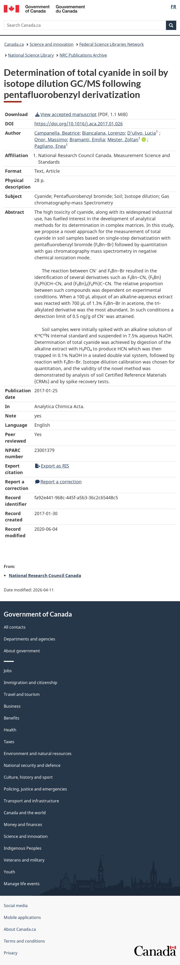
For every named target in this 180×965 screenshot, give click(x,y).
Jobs (8, 670)
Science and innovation (52, 44)
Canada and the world (25, 812)
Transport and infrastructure (31, 801)
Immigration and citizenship (30, 682)
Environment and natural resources (38, 753)
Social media (16, 905)
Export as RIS (52, 466)
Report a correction (58, 482)
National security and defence (32, 765)
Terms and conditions (24, 941)
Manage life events (22, 883)
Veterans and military (24, 860)
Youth (9, 872)
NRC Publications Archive (83, 55)
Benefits (11, 718)
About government (22, 651)
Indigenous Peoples (22, 848)
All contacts (15, 627)
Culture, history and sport (28, 777)
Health (10, 730)
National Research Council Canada (45, 575)
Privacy (10, 953)
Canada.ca (14, 44)
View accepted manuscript (66, 114)
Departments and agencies (29, 639)
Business (12, 706)
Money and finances (23, 824)
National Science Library (31, 55)
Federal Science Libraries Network (111, 44)
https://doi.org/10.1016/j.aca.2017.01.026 (78, 124)
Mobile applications (22, 917)
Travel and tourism (22, 694)
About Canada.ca (20, 929)
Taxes (9, 741)
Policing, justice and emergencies (35, 789)
